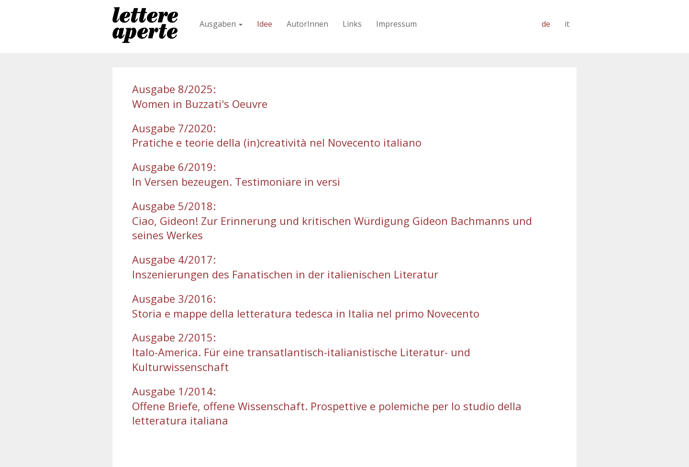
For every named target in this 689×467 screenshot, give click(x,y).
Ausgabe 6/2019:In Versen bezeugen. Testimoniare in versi (236, 174)
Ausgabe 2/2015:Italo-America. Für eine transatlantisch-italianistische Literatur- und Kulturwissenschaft (301, 352)
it (567, 24)
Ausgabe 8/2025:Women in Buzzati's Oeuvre (199, 96)
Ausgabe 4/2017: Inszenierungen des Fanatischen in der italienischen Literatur (285, 266)
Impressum (396, 24)
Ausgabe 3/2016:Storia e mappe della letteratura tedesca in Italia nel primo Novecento (305, 305)
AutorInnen (307, 24)
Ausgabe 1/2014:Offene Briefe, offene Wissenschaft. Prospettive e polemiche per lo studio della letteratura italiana (327, 406)
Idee (264, 24)
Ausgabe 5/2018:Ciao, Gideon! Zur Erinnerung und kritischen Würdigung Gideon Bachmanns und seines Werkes (332, 221)
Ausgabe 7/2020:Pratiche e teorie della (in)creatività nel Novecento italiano (277, 135)
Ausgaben (221, 24)
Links (352, 24)
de (546, 24)
